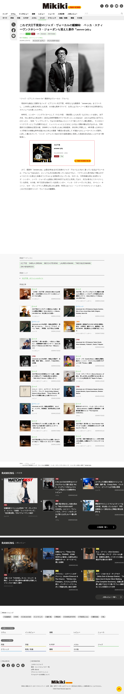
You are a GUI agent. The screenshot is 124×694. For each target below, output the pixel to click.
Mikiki (21, 463)
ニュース (51, 14)
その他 (79, 18)
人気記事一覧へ (102, 527)
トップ (5, 14)
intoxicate (43, 34)
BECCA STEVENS (51, 263)
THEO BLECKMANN (83, 263)
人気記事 (61, 14)
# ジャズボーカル (53, 40)
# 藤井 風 (49, 617)
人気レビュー (72, 14)
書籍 (72, 18)
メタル (34, 18)
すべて (5, 18)
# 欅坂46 (57, 617)
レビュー (41, 14)
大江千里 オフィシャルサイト (32, 278)
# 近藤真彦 (7, 617)
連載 (33, 14)
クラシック (52, 18)
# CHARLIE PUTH (69, 617)
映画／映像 (63, 18)
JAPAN (57, 156)
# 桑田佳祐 (95, 617)
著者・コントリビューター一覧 (40, 667)
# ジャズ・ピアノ (38, 40)
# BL (103, 617)
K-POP (26, 18)
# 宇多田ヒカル (83, 617)
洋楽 (18, 18)
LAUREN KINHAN (66, 263)
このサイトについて (37, 664)
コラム (13, 14)
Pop (62, 156)
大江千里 (23, 263)
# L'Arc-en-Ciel (26, 617)
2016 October (51, 34)
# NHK (16, 617)
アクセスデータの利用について (40, 674)
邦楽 (12, 18)
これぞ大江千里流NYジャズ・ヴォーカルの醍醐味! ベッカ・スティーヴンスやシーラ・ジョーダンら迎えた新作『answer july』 (57, 465)
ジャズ (42, 18)
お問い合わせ (35, 669)
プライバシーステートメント (39, 672)
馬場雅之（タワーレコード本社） (33, 38)
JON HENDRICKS (27, 267)
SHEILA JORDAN (35, 263)
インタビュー (24, 14)
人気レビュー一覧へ (109, 597)
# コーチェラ (38, 617)
